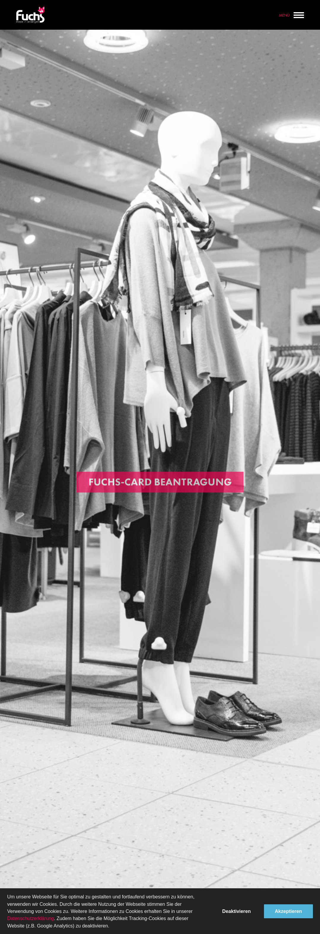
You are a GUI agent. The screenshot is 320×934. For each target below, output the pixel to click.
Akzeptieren (288, 911)
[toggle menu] (299, 14)
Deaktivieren (236, 911)
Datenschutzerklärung (30, 918)
